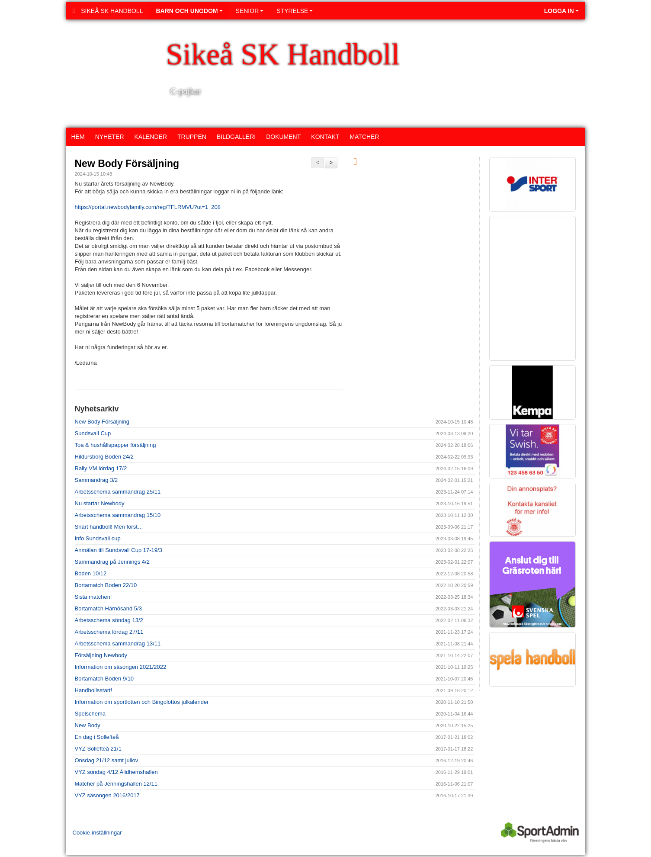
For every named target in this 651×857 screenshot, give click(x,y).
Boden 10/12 (91, 573)
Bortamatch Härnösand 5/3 (108, 608)
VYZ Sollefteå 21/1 (98, 748)
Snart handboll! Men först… (109, 526)
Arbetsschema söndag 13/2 (109, 620)
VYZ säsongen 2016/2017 (107, 795)
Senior (250, 10)
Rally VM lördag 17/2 (101, 468)
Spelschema (90, 713)
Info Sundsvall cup (98, 538)
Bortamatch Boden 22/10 (106, 585)
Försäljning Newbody (101, 655)
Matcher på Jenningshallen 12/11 (116, 783)
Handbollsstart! (93, 690)
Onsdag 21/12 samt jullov (106, 760)
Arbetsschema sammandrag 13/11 (118, 643)
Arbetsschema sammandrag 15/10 (118, 515)
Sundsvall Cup (93, 433)
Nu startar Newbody (100, 503)
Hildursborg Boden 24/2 (104, 456)
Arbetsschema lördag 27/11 (109, 632)
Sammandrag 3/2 (96, 480)
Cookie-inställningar (97, 832)
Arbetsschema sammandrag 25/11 (118, 491)
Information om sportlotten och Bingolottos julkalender (142, 702)
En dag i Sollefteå (97, 737)
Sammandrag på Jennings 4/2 (112, 561)
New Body (87, 725)
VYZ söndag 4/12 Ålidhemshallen (116, 772)
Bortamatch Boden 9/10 (104, 678)
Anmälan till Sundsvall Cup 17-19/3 (118, 550)
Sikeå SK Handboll (108, 10)
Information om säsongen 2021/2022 (121, 667)
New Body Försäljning (127, 163)
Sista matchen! (93, 597)
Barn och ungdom (189, 10)
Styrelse (294, 10)
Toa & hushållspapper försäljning (115, 445)
